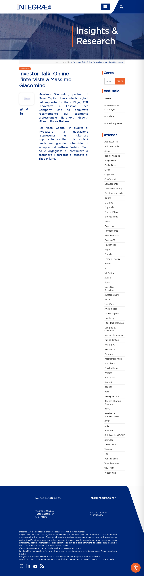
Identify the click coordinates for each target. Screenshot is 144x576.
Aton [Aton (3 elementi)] (107, 151)
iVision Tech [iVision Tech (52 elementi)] (110, 308)
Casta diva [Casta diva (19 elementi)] (110, 165)
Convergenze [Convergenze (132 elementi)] (111, 183)
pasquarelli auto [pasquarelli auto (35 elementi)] (113, 358)
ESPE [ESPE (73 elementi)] (107, 221)
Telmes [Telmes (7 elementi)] (108, 449)
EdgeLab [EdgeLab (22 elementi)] (109, 207)
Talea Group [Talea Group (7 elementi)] (110, 444)
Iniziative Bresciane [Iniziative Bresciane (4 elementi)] (109, 288)
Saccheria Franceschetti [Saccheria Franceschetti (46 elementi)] (111, 415)
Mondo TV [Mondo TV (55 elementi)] (109, 349)
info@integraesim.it (103, 498)
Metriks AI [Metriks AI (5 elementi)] (109, 344)
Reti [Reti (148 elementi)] (106, 391)
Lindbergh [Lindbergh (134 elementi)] (109, 318)
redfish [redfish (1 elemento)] (108, 387)
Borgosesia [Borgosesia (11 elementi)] (110, 160)
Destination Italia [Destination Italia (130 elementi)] (113, 193)
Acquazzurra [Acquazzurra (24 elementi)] (111, 141)
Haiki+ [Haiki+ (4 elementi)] (107, 263)
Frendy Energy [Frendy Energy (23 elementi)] (112, 259)
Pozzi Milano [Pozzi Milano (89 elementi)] (111, 368)
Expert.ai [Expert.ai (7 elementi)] (109, 226)
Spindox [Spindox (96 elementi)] (108, 440)
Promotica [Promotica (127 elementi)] (109, 377)
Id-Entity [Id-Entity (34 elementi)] (109, 273)
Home (56, 62)
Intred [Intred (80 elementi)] (107, 299)
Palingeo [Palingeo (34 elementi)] (108, 354)
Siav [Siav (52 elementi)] (106, 425)
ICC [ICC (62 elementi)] (106, 268)
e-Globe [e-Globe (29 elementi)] (108, 202)
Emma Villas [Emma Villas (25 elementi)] (111, 212)
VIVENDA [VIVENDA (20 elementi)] (109, 468)
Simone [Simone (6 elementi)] (108, 430)
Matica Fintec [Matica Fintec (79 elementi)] (111, 340)
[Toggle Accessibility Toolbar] (135, 567)
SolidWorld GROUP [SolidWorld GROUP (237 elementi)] (114, 435)
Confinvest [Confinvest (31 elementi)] (110, 179)
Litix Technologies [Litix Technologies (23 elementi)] (114, 323)
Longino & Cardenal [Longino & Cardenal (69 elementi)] (109, 329)
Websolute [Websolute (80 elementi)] (110, 472)
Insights (66, 62)
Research (109, 98)
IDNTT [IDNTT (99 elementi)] (107, 277)
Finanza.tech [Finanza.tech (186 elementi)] (111, 240)
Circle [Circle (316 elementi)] (107, 169)
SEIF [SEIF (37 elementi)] (106, 421)
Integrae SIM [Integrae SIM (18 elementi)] (111, 295)
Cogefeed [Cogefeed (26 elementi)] (109, 174)
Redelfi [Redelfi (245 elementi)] (108, 382)
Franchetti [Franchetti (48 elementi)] (109, 254)
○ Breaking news (113, 123)
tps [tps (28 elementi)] (106, 454)
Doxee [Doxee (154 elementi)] (107, 198)
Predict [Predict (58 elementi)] (108, 373)
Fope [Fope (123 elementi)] (107, 249)
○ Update (109, 116)
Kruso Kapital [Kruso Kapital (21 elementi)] (111, 313)
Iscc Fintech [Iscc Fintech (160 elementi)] (110, 304)
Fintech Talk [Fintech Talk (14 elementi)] (110, 245)
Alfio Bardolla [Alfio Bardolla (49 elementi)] (111, 146)
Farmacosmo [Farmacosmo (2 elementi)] (111, 230)
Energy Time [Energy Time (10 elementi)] (111, 216)
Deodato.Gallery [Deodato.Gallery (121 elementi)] (113, 188)
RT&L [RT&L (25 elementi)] (107, 408)
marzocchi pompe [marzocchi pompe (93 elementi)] (113, 335)
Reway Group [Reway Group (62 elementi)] (111, 396)
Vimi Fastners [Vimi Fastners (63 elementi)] (111, 463)
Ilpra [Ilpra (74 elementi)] (106, 282)
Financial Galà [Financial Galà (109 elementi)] (111, 235)
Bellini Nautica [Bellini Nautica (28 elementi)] (112, 155)
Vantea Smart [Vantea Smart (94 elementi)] (111, 458)
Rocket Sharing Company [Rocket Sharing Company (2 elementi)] (112, 402)
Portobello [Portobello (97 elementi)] (109, 363)
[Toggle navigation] (105, 7)
